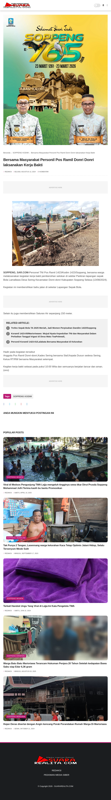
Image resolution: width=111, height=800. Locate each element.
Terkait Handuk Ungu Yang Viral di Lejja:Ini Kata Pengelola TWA (39, 606)
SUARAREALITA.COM (63, 786)
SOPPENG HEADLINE (16, 538)
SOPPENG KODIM (21, 153)
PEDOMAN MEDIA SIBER (56, 775)
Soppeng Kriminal (16, 656)
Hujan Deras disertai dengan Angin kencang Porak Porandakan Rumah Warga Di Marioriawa (55, 724)
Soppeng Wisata (15, 477)
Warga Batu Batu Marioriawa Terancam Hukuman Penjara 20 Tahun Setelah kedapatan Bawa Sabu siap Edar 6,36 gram (55, 665)
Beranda (6, 153)
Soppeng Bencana (16, 716)
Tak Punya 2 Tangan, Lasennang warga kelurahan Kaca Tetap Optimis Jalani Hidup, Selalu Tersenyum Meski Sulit (53, 547)
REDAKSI (56, 770)
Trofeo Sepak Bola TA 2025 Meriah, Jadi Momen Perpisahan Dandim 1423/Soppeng (53, 328)
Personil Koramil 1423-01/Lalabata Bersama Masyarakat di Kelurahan (46, 341)
